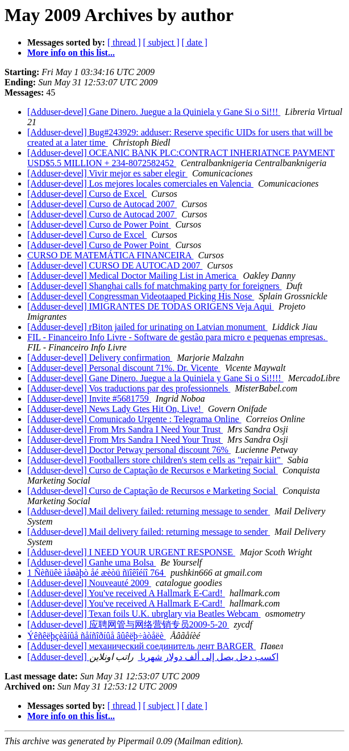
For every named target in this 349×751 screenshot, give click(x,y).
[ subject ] (161, 42)
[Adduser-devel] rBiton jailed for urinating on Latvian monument (147, 327)
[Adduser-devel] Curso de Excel (87, 194)
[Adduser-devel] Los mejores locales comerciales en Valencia (140, 183)
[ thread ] (124, 42)
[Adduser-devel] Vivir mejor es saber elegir (107, 173)
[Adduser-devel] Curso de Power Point (99, 224)
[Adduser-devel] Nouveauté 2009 (89, 583)
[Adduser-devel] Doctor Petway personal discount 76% (129, 450)
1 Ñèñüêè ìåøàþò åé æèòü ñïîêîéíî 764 (96, 572)
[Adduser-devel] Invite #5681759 (89, 398)
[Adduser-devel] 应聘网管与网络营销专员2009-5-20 (128, 624)
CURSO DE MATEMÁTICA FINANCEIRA (110, 255)
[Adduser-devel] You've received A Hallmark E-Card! (126, 593)
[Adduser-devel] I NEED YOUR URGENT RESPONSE (131, 552)
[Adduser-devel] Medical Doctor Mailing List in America (133, 275)
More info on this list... (71, 52)
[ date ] (194, 42)
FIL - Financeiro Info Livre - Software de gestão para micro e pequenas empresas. (177, 337)
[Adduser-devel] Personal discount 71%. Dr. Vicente (124, 368)
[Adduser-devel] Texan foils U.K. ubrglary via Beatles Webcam (143, 613)
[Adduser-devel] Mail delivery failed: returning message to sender (148, 511)
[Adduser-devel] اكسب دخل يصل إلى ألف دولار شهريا (153, 657)
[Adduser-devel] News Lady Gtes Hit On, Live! (115, 409)
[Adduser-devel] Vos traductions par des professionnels (128, 388)
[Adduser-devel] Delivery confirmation (99, 357)
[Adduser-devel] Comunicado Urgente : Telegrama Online (134, 419)
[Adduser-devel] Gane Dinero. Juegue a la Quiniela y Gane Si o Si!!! (153, 112)
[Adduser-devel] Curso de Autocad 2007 (102, 204)
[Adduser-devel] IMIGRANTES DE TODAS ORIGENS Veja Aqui (150, 306)
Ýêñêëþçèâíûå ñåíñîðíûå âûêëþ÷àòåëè (96, 636)
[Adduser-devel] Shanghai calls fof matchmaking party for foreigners (154, 286)
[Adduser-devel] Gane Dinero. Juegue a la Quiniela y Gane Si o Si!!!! (155, 378)
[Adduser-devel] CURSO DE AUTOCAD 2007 (114, 265)
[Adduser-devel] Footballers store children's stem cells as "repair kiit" (155, 460)
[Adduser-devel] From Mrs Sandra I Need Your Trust (125, 429)
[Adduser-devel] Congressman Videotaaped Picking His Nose (140, 296)
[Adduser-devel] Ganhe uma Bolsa (91, 562)
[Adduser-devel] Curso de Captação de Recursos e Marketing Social (152, 470)
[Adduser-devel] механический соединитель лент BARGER (141, 646)
